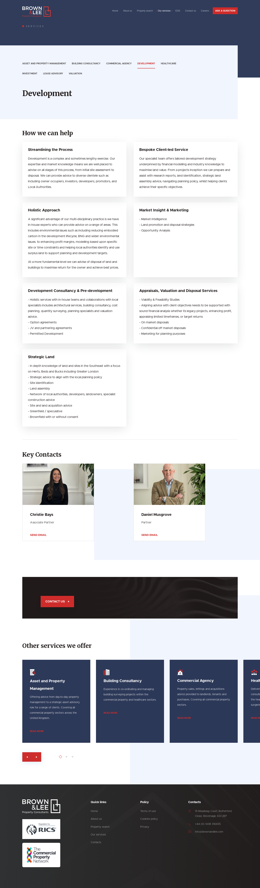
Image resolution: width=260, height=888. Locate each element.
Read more (55, 731)
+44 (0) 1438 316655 (208, 824)
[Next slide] (55, 757)
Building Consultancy (86, 63)
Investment (29, 73)
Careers (205, 10)
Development (146, 63)
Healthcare (168, 63)
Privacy (144, 827)
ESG (178, 10)
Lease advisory (53, 73)
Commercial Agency (119, 63)
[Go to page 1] (78, 756)
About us (127, 10)
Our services (164, 10)
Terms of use (148, 811)
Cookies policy (149, 819)
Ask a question (225, 11)
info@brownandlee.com (209, 832)
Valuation (75, 73)
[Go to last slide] (45, 757)
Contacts (96, 842)
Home (115, 10)
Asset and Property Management (44, 63)
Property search (145, 10)
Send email (38, 535)
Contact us (190, 10)
